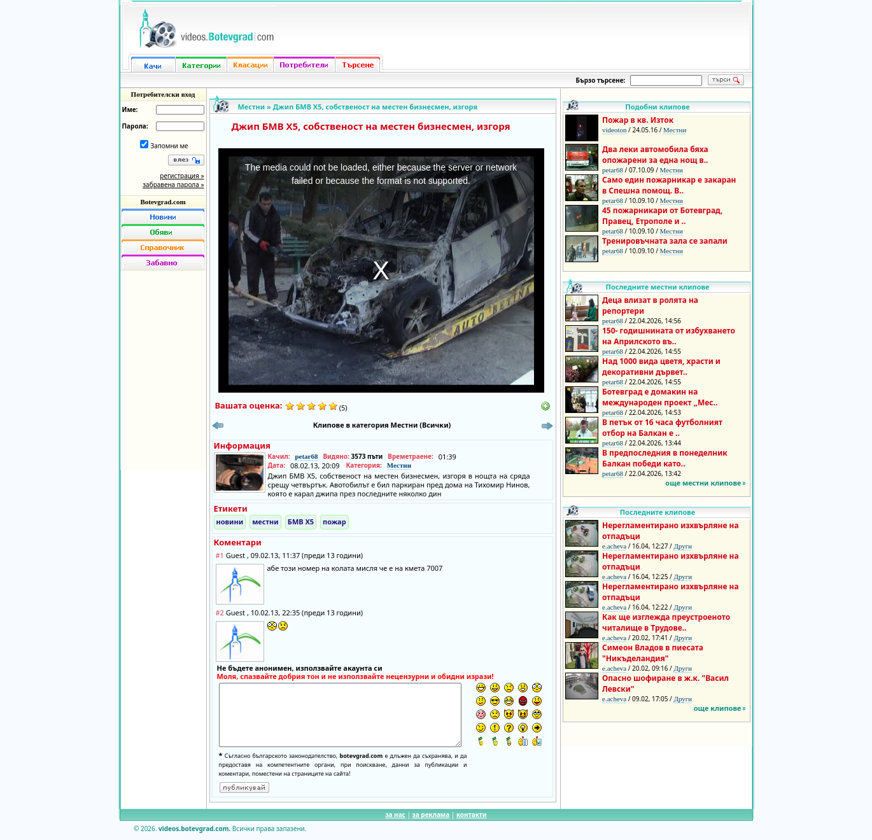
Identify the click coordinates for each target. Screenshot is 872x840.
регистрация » (182, 175)
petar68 (306, 456)
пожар (334, 521)
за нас (395, 814)
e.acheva (614, 546)
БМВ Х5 (301, 521)
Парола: (135, 126)
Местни (251, 106)
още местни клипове (703, 482)
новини (230, 521)
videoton (614, 130)
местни (265, 521)
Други (682, 546)
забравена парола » (173, 184)
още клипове (718, 708)
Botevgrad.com (162, 202)
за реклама (431, 814)
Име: (130, 109)
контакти (471, 814)
